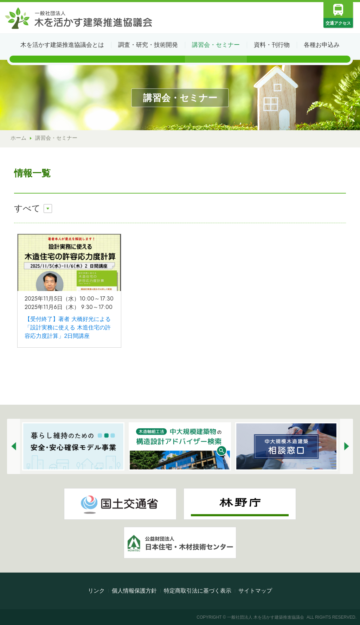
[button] (13, 446)
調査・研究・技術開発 (148, 45)
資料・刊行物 (272, 45)
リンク (96, 591)
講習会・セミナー (216, 45)
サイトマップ (255, 591)
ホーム (18, 138)
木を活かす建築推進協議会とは (62, 45)
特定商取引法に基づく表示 (197, 591)
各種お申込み (322, 45)
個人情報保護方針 (134, 591)
